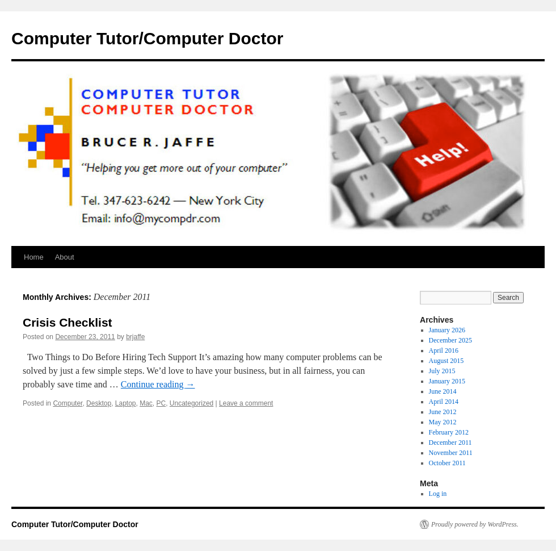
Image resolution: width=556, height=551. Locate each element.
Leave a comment (246, 403)
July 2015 (442, 371)
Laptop (125, 403)
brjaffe (135, 337)
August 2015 (446, 361)
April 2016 (443, 350)
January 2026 (447, 330)
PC (161, 403)
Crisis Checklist (67, 322)
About (64, 257)
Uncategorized (191, 403)
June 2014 (443, 391)
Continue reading (158, 384)
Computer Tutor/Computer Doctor (147, 38)
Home (34, 257)
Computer (67, 403)
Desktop (98, 403)
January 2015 (447, 381)
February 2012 (449, 432)
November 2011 (451, 453)
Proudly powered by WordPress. (475, 524)
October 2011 (447, 463)
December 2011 (450, 442)
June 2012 (443, 412)
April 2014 (443, 402)
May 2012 (443, 422)
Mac (146, 403)
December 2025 (450, 340)
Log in (438, 494)
